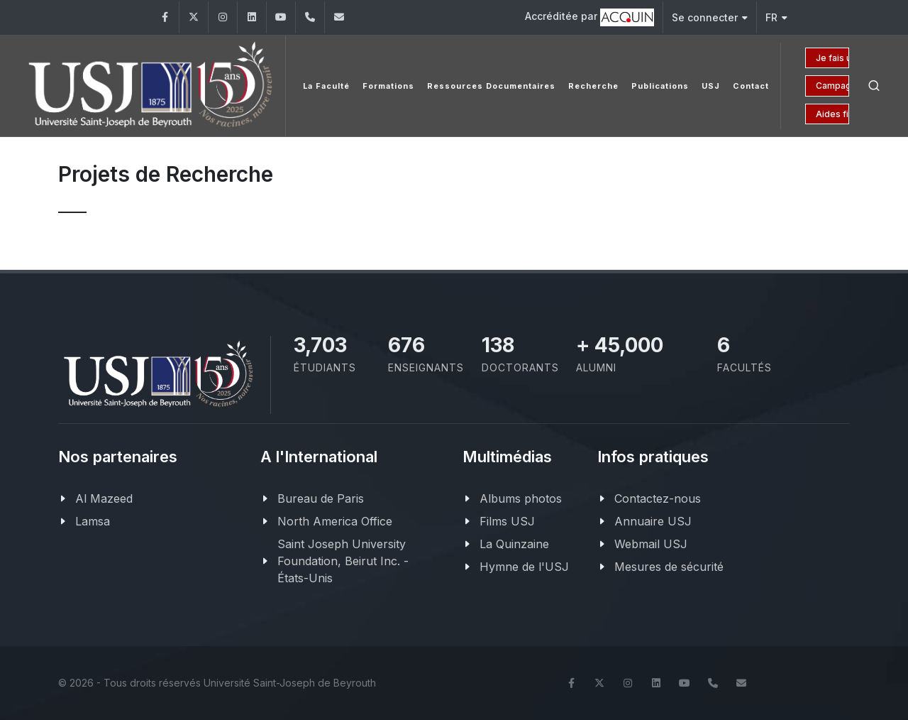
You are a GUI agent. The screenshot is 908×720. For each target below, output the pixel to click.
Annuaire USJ (653, 521)
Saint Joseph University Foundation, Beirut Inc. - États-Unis (343, 561)
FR (776, 17)
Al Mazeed (104, 498)
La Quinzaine (514, 544)
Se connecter (710, 17)
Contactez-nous (657, 498)
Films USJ (507, 521)
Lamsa (92, 521)
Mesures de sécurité (669, 567)
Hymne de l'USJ (524, 567)
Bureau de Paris (320, 498)
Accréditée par (589, 17)
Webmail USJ (650, 544)
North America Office (334, 521)
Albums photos (521, 498)
